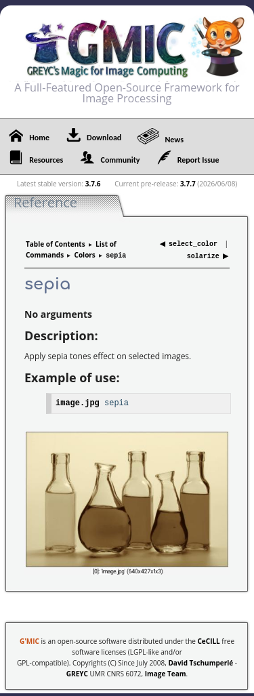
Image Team (165, 671)
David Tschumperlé (200, 660)
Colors (85, 254)
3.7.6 (93, 183)
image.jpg (78, 400)
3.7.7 (188, 183)
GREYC (77, 671)
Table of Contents (55, 243)
